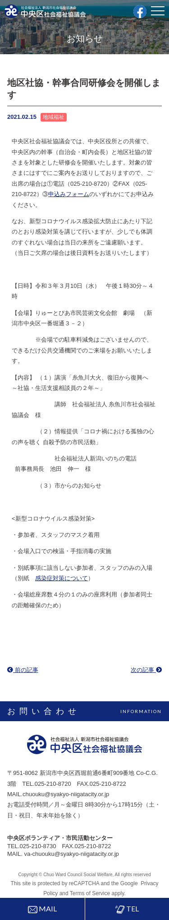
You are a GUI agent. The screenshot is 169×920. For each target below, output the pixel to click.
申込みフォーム (68, 194)
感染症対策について (61, 578)
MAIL (42, 908)
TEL (127, 909)
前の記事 (22, 670)
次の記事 (146, 670)
